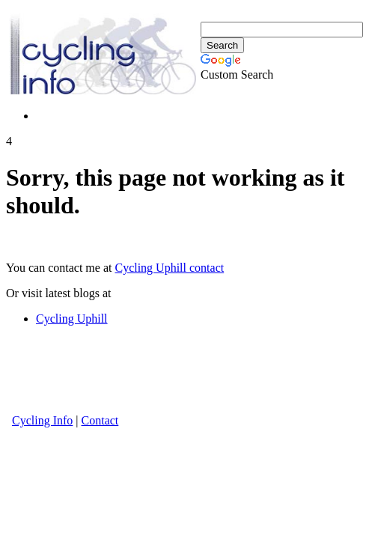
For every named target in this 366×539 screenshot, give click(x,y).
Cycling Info (42, 420)
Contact (100, 420)
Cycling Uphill (72, 318)
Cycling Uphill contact (169, 267)
